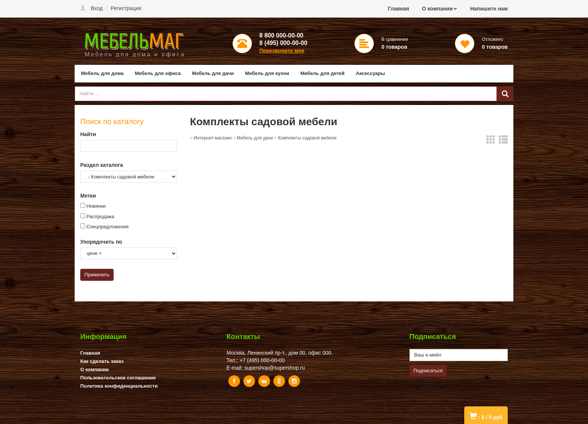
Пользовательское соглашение (118, 378)
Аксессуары (370, 73)
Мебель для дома (102, 73)
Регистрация (126, 8)
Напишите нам (489, 9)
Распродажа (100, 216)
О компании (437, 9)
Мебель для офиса (158, 73)
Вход (97, 8)
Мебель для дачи (213, 73)
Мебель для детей (322, 73)
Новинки (96, 206)
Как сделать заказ (102, 361)
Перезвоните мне (282, 51)
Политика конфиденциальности (119, 386)
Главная (398, 9)
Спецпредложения (108, 226)
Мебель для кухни (267, 73)
